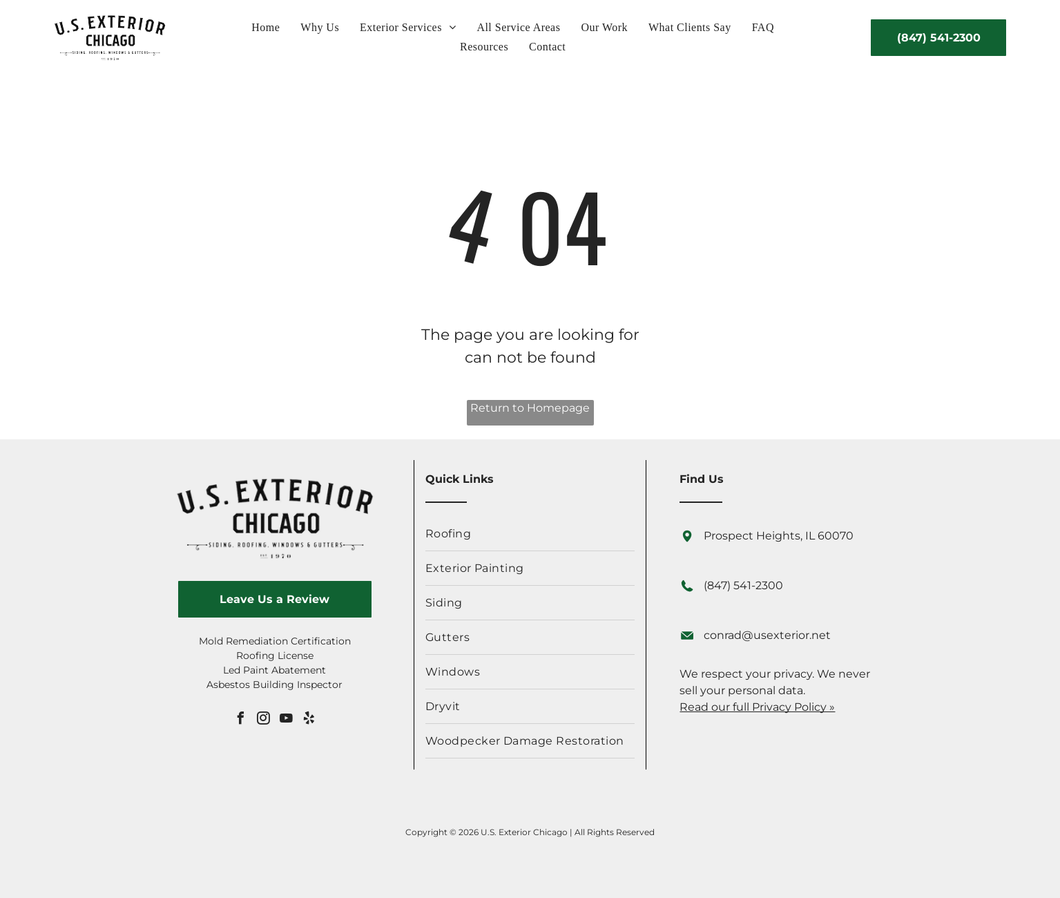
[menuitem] (265, 27)
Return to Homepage (530, 407)
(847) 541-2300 (743, 585)
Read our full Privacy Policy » (757, 707)
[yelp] (308, 720)
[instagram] (263, 720)
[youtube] (286, 720)
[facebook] (240, 720)
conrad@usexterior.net (767, 635)
